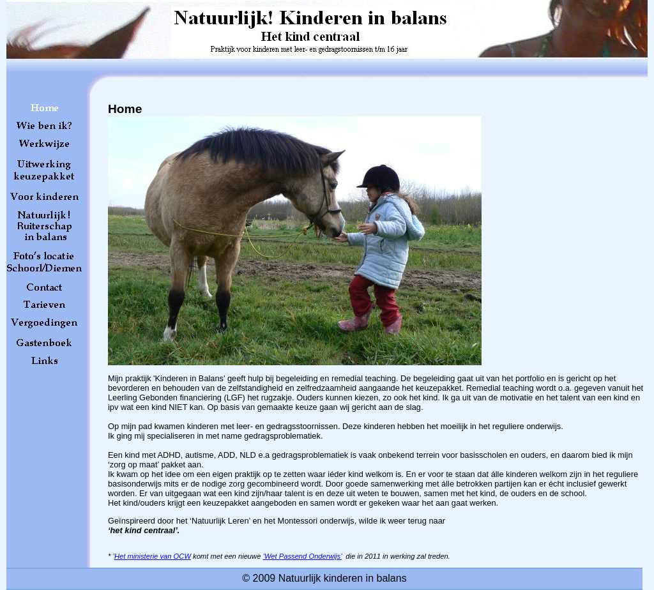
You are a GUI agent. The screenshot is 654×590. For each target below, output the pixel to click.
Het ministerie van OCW (152, 556)
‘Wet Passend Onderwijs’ (302, 556)
